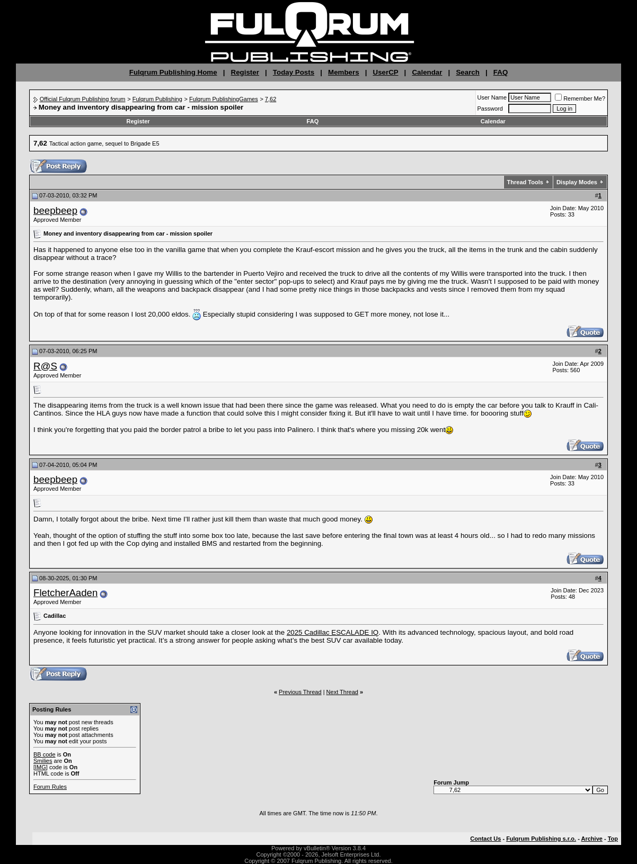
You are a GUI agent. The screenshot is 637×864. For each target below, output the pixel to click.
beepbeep (55, 210)
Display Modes (576, 182)
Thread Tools (525, 182)
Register (245, 72)
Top (613, 838)
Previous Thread (300, 692)
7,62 (270, 99)
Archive (592, 838)
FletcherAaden (65, 592)
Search (467, 72)
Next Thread (342, 692)
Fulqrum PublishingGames (223, 99)
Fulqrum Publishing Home (173, 72)
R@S (45, 366)
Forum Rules (50, 787)
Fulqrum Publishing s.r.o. (541, 838)
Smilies (42, 761)
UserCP (386, 72)
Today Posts (293, 72)
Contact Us (485, 838)
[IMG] (40, 767)
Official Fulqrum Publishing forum (83, 99)
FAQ (500, 72)
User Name (492, 97)
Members (343, 72)
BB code (44, 754)
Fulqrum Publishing (157, 99)
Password (490, 108)
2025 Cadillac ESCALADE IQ (332, 632)
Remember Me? (580, 98)
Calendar (427, 72)
